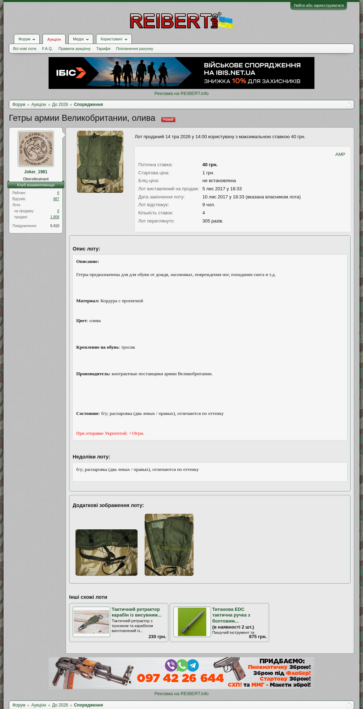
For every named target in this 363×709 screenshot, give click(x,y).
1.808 (54, 217)
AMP (340, 154)
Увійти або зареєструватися (319, 5)
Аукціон (54, 39)
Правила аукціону (74, 48)
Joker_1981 (35, 171)
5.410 (54, 226)
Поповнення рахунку (134, 48)
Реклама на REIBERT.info (181, 93)
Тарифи (103, 48)
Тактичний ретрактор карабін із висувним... (136, 612)
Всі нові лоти (24, 48)
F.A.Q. (47, 48)
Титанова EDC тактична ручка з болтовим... (231, 615)
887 (56, 199)
